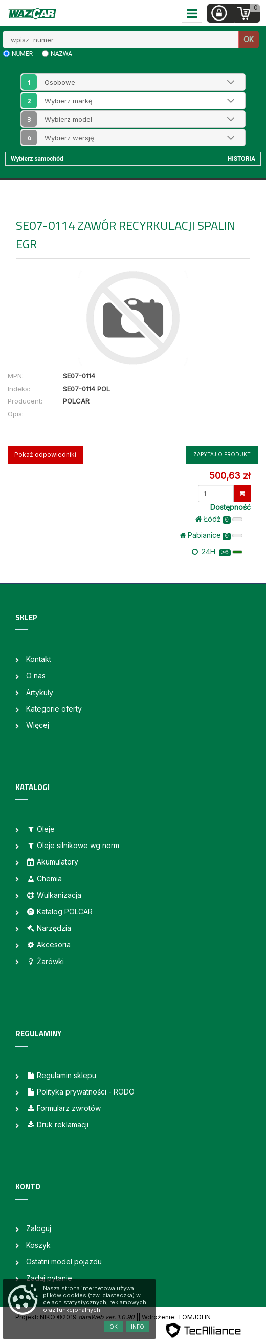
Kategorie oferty (54, 708)
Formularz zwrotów (63, 1108)
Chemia (44, 878)
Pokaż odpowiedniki (45, 454)
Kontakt (38, 659)
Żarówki (45, 961)
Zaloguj (38, 1228)
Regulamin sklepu (61, 1075)
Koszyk (38, 1245)
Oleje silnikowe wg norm (72, 845)
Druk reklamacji (57, 1124)
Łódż (218, 519)
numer (22, 53)
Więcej (37, 725)
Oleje (40, 828)
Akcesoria (48, 944)
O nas (36, 675)
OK (248, 39)
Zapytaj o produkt (222, 454)
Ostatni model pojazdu (64, 1261)
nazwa (61, 53)
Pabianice (211, 535)
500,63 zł (229, 475)
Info (137, 1326)
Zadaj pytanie (49, 1278)
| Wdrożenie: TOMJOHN (174, 1317)
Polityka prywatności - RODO (80, 1091)
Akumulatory (52, 861)
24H (217, 551)
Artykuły (39, 692)
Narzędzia (48, 928)
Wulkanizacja (53, 895)
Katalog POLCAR (59, 911)
